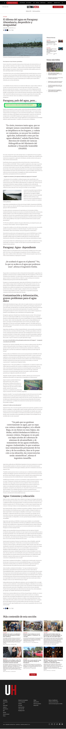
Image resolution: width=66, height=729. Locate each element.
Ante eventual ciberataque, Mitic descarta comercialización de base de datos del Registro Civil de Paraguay (52, 50)
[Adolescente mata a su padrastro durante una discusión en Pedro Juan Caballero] (12, 626)
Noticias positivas (36, 11)
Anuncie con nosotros (23, 700)
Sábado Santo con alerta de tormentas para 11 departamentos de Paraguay (55, 82)
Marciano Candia (13, 644)
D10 (34, 2)
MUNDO (37, 2)
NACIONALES (22, 2)
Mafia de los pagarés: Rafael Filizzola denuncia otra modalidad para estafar (52, 42)
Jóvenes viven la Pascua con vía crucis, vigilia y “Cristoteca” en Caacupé (31, 635)
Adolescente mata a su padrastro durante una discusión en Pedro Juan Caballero (11, 635)
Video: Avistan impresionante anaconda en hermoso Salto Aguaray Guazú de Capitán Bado (55, 74)
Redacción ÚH (55, 44)
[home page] (33, 6)
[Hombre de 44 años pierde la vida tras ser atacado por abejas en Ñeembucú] (33, 652)
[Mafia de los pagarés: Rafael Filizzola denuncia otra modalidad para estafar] (60, 41)
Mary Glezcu (53, 670)
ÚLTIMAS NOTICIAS (12, 2)
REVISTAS (50, 2)
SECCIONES (28, 2)
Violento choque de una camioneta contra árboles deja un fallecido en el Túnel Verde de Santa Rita (55, 91)
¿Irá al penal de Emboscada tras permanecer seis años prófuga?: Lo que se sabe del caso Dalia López (53, 635)
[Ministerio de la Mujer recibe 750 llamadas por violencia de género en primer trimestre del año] (12, 652)
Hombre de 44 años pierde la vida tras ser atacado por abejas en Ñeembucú (32, 662)
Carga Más (33, 674)
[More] (31, 3)
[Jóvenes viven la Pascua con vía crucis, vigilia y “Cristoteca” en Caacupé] (33, 626)
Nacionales (5, 16)
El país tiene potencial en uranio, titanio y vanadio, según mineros (55, 78)
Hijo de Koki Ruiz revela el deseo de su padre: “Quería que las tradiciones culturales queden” (53, 662)
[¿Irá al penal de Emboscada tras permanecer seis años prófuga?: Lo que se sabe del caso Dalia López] (53, 626)
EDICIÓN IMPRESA (58, 6)
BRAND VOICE (57, 2)
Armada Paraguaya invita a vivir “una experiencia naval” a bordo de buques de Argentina (55, 86)
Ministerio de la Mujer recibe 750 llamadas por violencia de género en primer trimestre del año (12, 662)
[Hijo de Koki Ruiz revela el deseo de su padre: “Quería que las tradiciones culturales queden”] (53, 652)
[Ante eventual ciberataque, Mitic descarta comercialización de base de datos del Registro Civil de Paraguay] (60, 48)
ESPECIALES (42, 2)
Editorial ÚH (28, 11)
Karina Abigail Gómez (35, 642)
